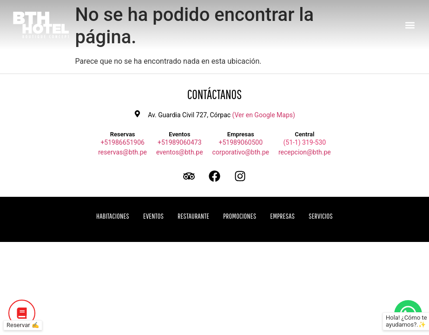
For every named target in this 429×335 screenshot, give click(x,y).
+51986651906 (122, 142)
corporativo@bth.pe (240, 152)
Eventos (153, 216)
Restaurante (193, 216)
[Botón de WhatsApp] (408, 314)
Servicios (321, 216)
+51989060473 (180, 142)
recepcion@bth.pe (304, 152)
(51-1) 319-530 (304, 142)
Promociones (239, 216)
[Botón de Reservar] (21, 313)
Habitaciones (112, 216)
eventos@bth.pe (179, 152)
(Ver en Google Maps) (263, 115)
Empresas (282, 216)
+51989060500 (241, 142)
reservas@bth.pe (122, 152)
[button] (409, 25)
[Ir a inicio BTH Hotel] (41, 25)
